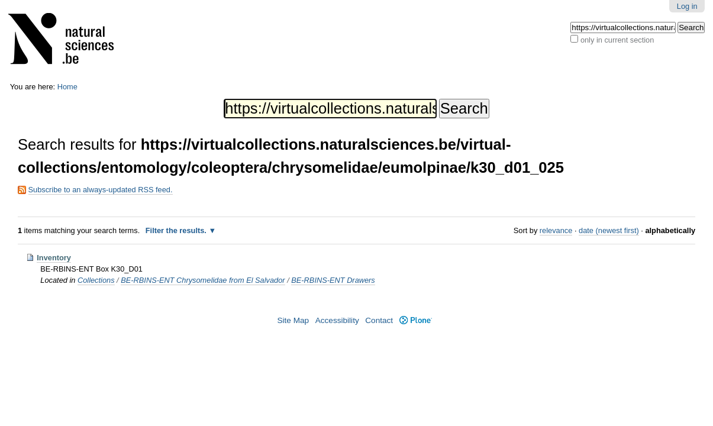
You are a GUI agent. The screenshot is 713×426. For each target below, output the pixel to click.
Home (67, 86)
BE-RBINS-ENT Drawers (333, 280)
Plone (415, 320)
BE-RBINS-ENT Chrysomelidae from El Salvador (203, 280)
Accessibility (337, 320)
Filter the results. (177, 230)
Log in (687, 6)
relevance (556, 230)
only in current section (617, 40)
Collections (96, 280)
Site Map (293, 320)
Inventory (54, 257)
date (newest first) (609, 230)
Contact (379, 320)
